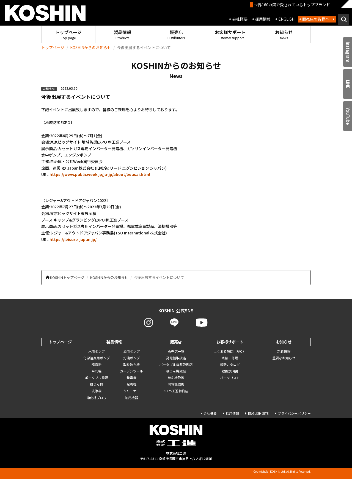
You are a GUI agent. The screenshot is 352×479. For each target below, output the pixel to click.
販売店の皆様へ (315, 19)
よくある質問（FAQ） (230, 351)
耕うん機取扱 (176, 371)
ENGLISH (286, 19)
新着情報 (283, 351)
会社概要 (240, 19)
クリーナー (131, 390)
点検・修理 (230, 357)
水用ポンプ (96, 351)
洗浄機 (96, 390)
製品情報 (122, 34)
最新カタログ (230, 364)
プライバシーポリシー (294, 413)
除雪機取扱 (176, 384)
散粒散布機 (131, 364)
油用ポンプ (131, 351)
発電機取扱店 (176, 357)
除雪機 (131, 384)
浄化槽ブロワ (96, 397)
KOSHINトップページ (67, 277)
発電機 (131, 377)
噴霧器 (96, 364)
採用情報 (263, 19)
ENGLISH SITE (258, 413)
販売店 (176, 34)
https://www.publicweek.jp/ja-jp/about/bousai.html (100, 174)
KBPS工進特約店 (176, 390)
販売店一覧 (176, 351)
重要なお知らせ (283, 357)
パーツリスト (230, 377)
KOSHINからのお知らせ (90, 47)
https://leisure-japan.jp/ (73, 239)
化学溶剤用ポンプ (96, 357)
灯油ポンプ (131, 357)
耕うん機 (96, 384)
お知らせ (284, 34)
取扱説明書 (230, 371)
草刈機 (96, 371)
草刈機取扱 (176, 377)
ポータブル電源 (96, 377)
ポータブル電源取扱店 (176, 364)
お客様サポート (230, 34)
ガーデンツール (131, 371)
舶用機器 (131, 397)
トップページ (68, 34)
